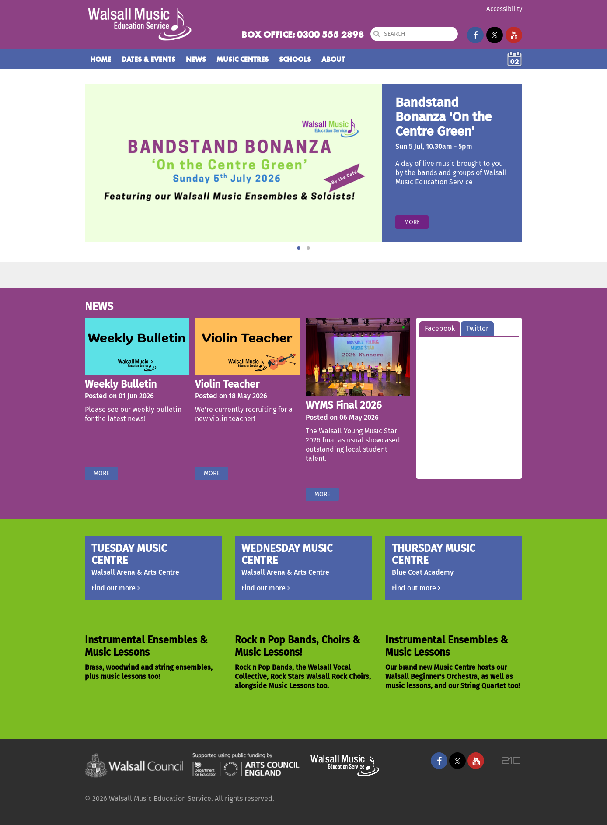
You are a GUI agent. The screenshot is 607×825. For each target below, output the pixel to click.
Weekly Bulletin (121, 384)
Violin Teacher (227, 384)
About (333, 59)
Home (100, 59)
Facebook (440, 328)
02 (514, 61)
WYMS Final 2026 (344, 405)
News (196, 59)
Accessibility (504, 9)
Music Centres (242, 59)
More (412, 222)
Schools (295, 59)
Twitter (477, 328)
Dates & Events (148, 59)
